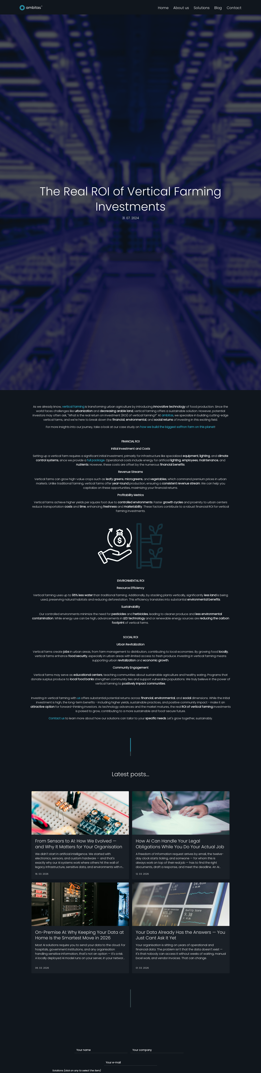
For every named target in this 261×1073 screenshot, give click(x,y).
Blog (218, 7)
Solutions (202, 7)
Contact (234, 7)
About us (181, 7)
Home (163, 7)
